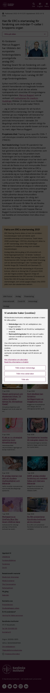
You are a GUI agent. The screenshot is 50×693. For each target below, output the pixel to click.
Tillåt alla (25, 379)
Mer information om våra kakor (16, 360)
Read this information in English (16, 362)
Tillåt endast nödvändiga (25, 368)
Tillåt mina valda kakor (25, 374)
